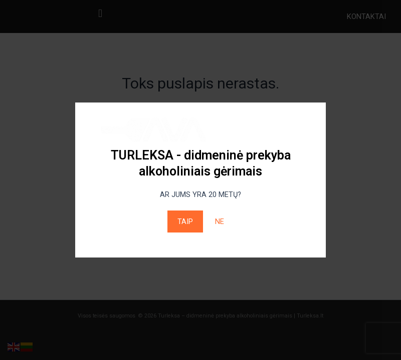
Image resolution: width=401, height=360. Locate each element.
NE (219, 221)
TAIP (185, 221)
